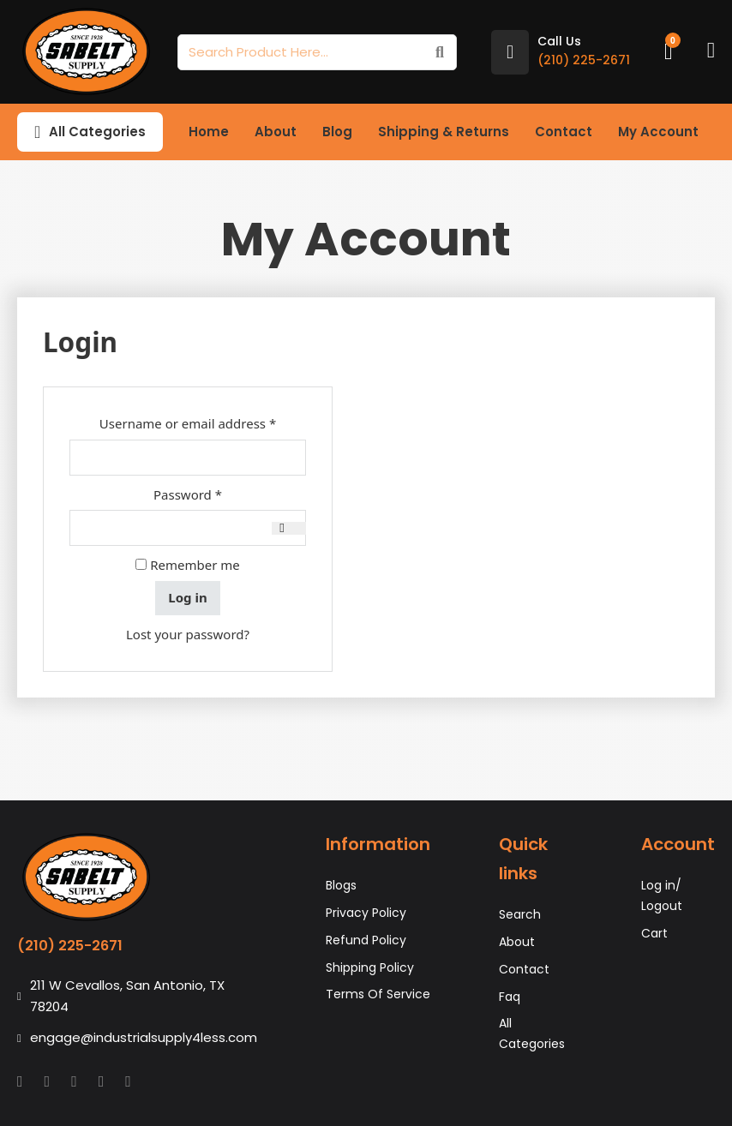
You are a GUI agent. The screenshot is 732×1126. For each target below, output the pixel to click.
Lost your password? (187, 634)
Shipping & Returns (443, 132)
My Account (658, 132)
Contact (563, 132)
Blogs (341, 885)
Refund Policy (366, 940)
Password (214, 493)
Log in (187, 597)
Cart (654, 933)
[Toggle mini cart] (668, 51)
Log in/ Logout (661, 895)
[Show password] (289, 528)
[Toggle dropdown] (37, 132)
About (276, 132)
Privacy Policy (366, 912)
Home (209, 132)
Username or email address (202, 422)
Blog (337, 132)
